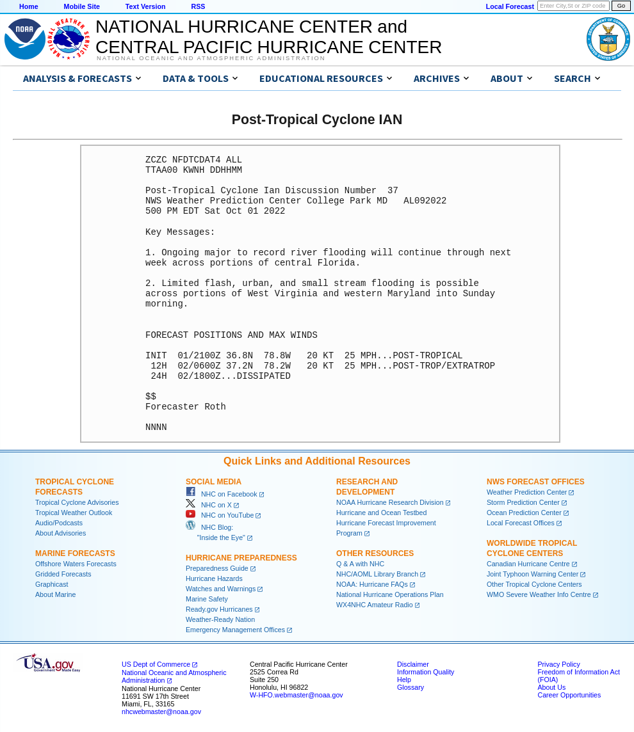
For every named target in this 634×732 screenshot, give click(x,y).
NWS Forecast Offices (536, 481)
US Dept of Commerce (156, 664)
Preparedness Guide (217, 568)
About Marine (55, 594)
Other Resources (375, 553)
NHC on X (209, 505)
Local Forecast (510, 6)
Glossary (410, 687)
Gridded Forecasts (63, 574)
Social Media (213, 481)
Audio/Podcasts (59, 523)
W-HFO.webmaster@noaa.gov (296, 695)
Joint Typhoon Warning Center (532, 574)
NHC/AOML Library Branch (377, 574)
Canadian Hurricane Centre (528, 564)
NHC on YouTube (220, 515)
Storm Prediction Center (523, 502)
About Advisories (60, 533)
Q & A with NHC (360, 564)
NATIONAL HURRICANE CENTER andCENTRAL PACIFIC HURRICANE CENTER (268, 37)
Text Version (146, 6)
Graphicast (52, 584)
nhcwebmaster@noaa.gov (161, 711)
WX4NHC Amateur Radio (374, 605)
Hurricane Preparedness (241, 557)
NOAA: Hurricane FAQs (372, 584)
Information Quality (425, 672)
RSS (198, 6)
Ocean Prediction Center (524, 512)
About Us (551, 687)
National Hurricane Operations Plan (390, 594)
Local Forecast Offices (521, 523)
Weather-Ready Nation (220, 619)
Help (404, 679)
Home (28, 6)
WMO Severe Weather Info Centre (539, 594)
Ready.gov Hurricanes (219, 609)
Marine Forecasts (75, 553)
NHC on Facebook (221, 494)
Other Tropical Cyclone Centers (534, 584)
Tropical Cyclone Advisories (77, 502)
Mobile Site (82, 6)
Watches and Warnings (221, 589)
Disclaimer (413, 664)
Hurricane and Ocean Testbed (381, 512)
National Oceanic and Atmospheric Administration (211, 58)
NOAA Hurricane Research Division (390, 502)
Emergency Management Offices (235, 629)
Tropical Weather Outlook (73, 512)
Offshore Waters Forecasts (76, 564)
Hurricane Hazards (214, 578)
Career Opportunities (569, 695)
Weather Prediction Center (527, 492)
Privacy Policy (558, 664)
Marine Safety (207, 599)
